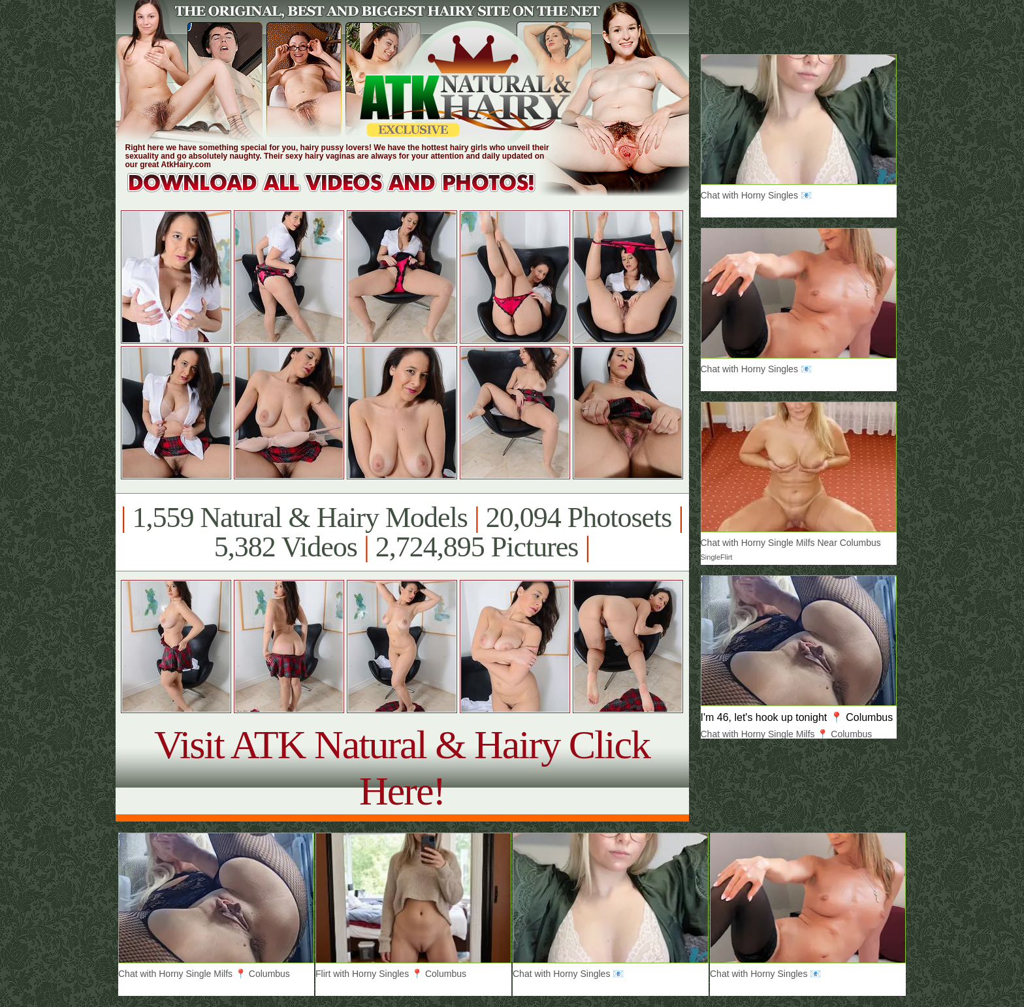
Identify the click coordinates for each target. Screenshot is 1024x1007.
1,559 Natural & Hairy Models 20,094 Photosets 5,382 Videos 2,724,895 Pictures (402, 532)
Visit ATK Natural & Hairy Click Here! (402, 767)
